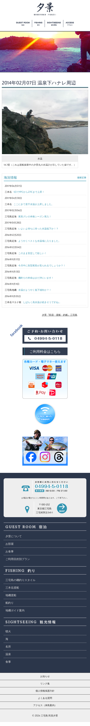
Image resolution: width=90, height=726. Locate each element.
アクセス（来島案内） (45, 705)
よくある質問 (45, 698)
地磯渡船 (10, 595)
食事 (8, 661)
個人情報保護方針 (45, 690)
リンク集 (45, 683)
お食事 (9, 551)
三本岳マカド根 (32, 302)
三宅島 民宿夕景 (49, 715)
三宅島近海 (28, 216)
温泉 (8, 654)
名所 (8, 646)
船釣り (9, 602)
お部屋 (9, 544)
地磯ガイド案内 (14, 610)
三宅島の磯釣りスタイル (20, 580)
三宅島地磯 (28, 289)
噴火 (8, 631)
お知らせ (45, 676)
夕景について (13, 536)
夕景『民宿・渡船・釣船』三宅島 (59, 314)
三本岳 (24, 191)
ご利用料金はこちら (45, 351)
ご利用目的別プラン (17, 559)
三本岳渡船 (12, 587)
